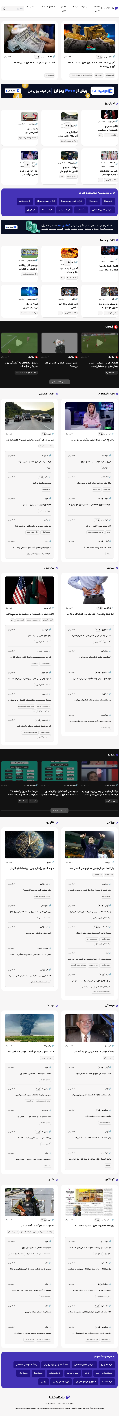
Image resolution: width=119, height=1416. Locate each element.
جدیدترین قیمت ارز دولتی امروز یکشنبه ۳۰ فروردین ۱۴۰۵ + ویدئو (59, 793)
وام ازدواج (96, 489)
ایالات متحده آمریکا (68, 141)
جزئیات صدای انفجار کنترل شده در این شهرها (33, 1159)
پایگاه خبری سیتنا (32, 532)
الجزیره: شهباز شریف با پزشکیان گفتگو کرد (34, 726)
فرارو (50, 434)
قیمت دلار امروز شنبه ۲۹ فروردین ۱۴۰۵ (34, 63)
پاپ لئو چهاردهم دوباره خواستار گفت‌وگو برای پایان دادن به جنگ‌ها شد (108, 173)
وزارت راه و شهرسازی (43, 1101)
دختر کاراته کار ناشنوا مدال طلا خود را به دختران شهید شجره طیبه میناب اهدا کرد (90, 890)
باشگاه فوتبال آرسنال (103, 944)
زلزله (48, 468)
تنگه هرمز (81, 210)
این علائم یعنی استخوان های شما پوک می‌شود (93, 700)
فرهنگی (110, 1006)
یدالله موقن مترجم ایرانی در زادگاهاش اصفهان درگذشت (94, 1052)
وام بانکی (107, 489)
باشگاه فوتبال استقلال (26, 1364)
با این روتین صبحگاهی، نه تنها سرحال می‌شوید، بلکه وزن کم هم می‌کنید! (90, 721)
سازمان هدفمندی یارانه (95, 532)
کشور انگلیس (70, 312)
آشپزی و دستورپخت (103, 1296)
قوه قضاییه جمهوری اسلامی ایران (38, 554)
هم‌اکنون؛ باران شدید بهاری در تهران (37, 504)
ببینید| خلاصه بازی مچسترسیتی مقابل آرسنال (93, 933)
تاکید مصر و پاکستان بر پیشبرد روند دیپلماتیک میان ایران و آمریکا (108, 128)
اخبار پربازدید (107, 240)
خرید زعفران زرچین (61, 1381)
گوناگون (110, 1180)
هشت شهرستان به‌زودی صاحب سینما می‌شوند (93, 1073)
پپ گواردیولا (93, 965)
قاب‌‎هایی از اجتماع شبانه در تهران (38, 1312)
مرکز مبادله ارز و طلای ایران (81, 75)
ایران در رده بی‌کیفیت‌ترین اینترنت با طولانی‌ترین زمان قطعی (29, 306)
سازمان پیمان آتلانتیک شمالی (40, 982)
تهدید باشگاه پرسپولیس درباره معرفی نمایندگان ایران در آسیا (90, 912)
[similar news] (99, 57)
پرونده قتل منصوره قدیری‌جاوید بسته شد (34, 1138)
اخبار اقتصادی (106, 394)
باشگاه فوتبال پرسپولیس (101, 918)
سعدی (108, 1165)
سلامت (111, 568)
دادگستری (29, 1101)
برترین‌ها (109, 862)
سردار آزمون (98, 874)
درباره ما (71, 1404)
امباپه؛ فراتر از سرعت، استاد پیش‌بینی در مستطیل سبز (103, 364)
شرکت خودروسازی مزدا (71, 201)
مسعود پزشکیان (44, 737)
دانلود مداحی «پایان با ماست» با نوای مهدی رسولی (91, 1095)
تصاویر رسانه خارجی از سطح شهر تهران (36, 1247)
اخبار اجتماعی (47, 394)
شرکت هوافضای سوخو (42, 896)
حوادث (51, 1006)
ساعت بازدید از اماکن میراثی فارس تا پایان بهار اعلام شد (90, 1159)
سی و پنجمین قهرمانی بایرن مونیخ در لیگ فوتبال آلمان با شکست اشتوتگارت (91, 981)
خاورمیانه (34, 663)
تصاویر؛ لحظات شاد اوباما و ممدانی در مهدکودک (32, 1333)
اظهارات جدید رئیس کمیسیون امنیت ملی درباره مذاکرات (29, 678)
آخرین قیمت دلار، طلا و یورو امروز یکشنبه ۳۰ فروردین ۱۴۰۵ (91, 65)
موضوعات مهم (103, 1356)
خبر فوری (31, 210)
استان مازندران (45, 1080)
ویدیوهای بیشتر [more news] (59, 382)
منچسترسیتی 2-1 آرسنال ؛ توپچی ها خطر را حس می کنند (89, 959)
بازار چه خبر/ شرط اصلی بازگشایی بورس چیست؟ (29, 173)
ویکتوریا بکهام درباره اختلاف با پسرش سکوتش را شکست (92, 1333)
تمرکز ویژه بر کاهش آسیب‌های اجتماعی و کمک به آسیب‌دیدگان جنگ (32, 548)
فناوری (50, 822)
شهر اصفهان (108, 1058)
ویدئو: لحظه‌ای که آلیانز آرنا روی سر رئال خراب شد (21, 364)
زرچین (43, 1381)
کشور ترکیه (71, 176)
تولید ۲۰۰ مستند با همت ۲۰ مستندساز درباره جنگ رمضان (91, 1138)
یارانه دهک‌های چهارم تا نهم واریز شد (96, 547)
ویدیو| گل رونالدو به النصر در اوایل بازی (28, 267)
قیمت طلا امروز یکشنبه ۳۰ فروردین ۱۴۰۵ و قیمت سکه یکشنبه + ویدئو (23, 793)
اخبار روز (110, 104)
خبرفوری (49, 608)
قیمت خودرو (106, 1364)
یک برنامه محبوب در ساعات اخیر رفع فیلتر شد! (33, 526)
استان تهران (106, 468)
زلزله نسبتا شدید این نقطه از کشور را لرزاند (34, 461)
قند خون (107, 642)
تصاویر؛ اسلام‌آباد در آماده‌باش (37, 1226)
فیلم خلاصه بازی (92, 939)
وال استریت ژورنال (92, 1339)
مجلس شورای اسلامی (16, 1254)
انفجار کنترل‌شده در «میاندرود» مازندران (35, 1073)
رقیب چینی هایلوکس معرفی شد (38, 933)
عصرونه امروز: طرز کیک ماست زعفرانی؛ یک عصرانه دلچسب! (92, 1290)
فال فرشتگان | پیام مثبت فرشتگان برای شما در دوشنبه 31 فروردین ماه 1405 (89, 1269)
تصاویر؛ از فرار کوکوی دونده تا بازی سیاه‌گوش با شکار (30, 1269)
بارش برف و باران (45, 511)
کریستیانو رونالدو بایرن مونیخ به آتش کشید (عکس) (108, 306)
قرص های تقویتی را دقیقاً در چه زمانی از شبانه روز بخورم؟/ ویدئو (92, 678)
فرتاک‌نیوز (108, 608)
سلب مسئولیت (50, 1404)
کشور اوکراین (111, 179)
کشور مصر (20, 620)
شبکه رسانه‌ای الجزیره (27, 137)
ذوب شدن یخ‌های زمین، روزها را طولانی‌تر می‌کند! (32, 868)
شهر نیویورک (29, 1339)
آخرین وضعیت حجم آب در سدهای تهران (96, 461)
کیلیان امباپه (111, 372)
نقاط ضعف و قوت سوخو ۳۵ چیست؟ (37, 890)
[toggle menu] (47, 7)
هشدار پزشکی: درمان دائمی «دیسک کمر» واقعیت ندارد (91, 636)
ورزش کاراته (106, 896)
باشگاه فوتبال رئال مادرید (26, 372)
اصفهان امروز (107, 1220)
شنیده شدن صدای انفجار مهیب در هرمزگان (34, 1116)
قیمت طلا (99, 75)
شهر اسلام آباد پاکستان (26, 706)
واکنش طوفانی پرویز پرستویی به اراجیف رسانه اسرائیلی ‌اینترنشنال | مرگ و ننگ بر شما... (100, 793)
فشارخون (98, 642)
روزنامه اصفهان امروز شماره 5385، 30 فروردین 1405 (94, 1226)
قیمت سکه (47, 210)
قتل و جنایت (46, 1144)
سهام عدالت (72, 1373)
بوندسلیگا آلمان (87, 987)
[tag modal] (100, 135)
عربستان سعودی (44, 711)
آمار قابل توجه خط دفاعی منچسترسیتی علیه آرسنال (68, 306)
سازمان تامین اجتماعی (102, 210)
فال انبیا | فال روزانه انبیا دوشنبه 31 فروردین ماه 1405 (90, 1247)
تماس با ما (61, 1404)
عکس (51, 1180)
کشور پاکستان (113, 135)
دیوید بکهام (105, 1339)
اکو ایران (109, 57)
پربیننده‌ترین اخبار (104, 1373)
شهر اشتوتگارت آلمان (103, 987)
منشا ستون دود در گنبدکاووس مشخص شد (31, 1052)
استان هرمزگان (45, 1122)
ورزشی (111, 822)
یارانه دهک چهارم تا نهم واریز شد (98, 526)
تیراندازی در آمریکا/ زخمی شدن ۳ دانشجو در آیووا (68, 134)
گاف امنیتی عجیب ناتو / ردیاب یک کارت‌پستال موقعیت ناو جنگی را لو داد (30, 976)
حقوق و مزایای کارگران (86, 1381)
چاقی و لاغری (105, 727)
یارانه (108, 532)
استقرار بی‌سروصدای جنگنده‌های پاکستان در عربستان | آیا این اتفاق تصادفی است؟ (30, 700)
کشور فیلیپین (45, 1296)
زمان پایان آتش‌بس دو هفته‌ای (31, 131)
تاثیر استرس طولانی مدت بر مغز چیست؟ (61, 364)
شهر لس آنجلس (105, 1122)
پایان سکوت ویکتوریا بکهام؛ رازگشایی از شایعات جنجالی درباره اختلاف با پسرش (89, 1312)
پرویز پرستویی (111, 801)
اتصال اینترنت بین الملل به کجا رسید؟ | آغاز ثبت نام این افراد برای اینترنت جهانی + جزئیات (108, 268)
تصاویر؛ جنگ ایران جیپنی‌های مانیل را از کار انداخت (31, 1290)
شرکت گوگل (46, 532)
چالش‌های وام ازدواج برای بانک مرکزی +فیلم (94, 483)
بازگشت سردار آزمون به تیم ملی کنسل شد (69, 169)
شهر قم (47, 1165)
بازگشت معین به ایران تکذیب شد (98, 1116)
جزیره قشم (46, 489)
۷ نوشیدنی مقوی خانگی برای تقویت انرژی (95, 657)
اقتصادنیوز (48, 57)
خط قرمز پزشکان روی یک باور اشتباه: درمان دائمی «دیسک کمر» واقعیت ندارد (91, 614)
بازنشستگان (25, 201)
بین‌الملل (49, 568)
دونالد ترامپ (64, 210)
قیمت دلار (110, 75)
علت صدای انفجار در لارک (42, 483)
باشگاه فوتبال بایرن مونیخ (101, 991)
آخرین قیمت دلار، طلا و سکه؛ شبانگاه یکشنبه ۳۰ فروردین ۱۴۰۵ (68, 270)
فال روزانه (107, 1254)
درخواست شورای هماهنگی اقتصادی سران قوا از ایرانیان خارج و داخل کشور (89, 505)
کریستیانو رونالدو (29, 274)
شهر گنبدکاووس (47, 1058)
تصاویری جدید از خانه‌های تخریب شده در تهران (33, 1095)
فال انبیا (97, 1254)
